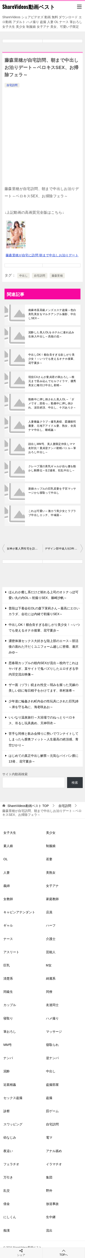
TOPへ (64, 1252)
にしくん (9, 1217)
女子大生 (9, 832)
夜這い (8, 1151)
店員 (49, 912)
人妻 (6, 872)
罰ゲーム (52, 1111)
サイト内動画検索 (15, 774)
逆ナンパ (52, 1058)
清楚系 (8, 978)
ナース (8, 939)
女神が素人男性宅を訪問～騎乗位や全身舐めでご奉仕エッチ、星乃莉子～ (25, 548)
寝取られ (52, 1045)
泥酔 (6, 1071)
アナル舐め (54, 1151)
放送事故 (52, 1204)
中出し (23, 275)
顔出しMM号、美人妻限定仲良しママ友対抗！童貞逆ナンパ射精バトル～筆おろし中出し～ (52, 448)
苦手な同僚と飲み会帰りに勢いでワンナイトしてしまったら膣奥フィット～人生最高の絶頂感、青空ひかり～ (43, 739)
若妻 (49, 859)
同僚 (49, 992)
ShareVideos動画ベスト (28, 6)
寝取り (8, 1018)
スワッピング (12, 1124)
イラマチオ (54, 1164)
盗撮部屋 (52, 1084)
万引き (8, 1177)
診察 (6, 1111)
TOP (28, 806)
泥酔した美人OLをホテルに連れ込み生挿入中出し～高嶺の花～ (51, 334)
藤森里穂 (57, 275)
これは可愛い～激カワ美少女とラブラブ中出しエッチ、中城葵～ (52, 513)
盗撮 (49, 1098)
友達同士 (52, 1005)
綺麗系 (51, 978)
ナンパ (8, 1058)
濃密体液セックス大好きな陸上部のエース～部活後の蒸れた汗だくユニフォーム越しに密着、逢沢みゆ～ (43, 646)
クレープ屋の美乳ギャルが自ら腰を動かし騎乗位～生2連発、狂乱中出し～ (52, 468)
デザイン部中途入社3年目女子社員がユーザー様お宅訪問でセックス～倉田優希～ (64, 548)
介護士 (51, 939)
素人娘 (8, 846)
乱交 (6, 1190)
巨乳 (6, 965)
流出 (49, 1230)
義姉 (6, 886)
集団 (49, 1177)
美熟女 (51, 872)
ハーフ (51, 925)
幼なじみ (9, 1137)
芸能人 (51, 952)
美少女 (51, 832)
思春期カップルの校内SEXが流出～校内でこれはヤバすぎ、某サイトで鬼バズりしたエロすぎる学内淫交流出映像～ (43, 668)
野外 (49, 1190)
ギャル (8, 925)
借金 (6, 1204)
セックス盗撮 (12, 1098)
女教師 (8, 899)
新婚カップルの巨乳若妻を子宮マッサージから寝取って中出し (52, 490)
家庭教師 (52, 899)
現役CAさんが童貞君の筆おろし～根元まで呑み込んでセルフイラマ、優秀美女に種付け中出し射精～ (52, 381)
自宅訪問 (12, 85)
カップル (9, 1005)
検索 (75, 782)
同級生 (8, 992)
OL (5, 859)
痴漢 (6, 1230)
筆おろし (9, 1031)
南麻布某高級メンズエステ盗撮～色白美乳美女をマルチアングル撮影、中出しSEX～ (52, 314)
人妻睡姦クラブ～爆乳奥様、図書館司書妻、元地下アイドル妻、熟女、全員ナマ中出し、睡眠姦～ (52, 425)
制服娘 (51, 846)
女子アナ (52, 886)
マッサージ (54, 1031)
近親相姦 (9, 1084)
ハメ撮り (52, 1018)
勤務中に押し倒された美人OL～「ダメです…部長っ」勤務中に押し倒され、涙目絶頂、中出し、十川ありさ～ (52, 403)
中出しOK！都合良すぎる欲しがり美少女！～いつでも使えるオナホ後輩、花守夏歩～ (52, 359)
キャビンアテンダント (19, 912)
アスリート (11, 952)
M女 (49, 965)
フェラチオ (11, 1164)
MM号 (7, 1045)
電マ (49, 1137)
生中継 (51, 1217)
